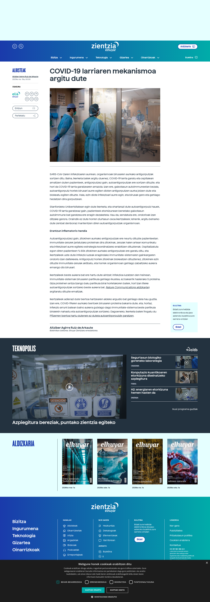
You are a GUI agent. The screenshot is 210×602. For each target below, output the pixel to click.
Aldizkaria (187, 46)
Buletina (191, 57)
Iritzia (68, 535)
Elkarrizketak (72, 530)
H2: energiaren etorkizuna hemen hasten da (149, 391)
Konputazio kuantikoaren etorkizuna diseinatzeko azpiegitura (149, 375)
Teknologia (24, 535)
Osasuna (16, 87)
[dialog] (105, 581)
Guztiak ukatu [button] (117, 590)
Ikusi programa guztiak (185, 409)
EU (27, 94)
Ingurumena (25, 528)
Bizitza (19, 521)
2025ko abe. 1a (103, 488)
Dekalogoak (107, 530)
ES (32, 94)
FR (36, 94)
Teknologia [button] (104, 57)
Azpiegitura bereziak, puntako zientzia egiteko (63, 422)
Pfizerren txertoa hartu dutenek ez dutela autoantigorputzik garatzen (92, 315)
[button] (14, 46)
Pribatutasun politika (181, 535)
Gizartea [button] (126, 57)
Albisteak (19, 70)
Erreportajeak (73, 554)
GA (36, 99)
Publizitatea (176, 530)
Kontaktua (175, 545)
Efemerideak (108, 535)
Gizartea (21, 542)
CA (32, 99)
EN (27, 99)
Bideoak (70, 545)
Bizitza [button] (56, 57)
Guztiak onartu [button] (93, 590)
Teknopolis (24, 348)
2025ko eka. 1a (173, 488)
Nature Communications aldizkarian (127, 287)
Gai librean (107, 540)
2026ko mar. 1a (68, 488)
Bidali (178, 327)
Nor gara (174, 525)
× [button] (207, 563)
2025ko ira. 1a (138, 488)
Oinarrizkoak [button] (150, 57)
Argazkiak (70, 540)
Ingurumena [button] (79, 57)
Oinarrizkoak (26, 549)
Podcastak (71, 550)
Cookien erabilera (180, 540)
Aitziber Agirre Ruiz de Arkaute (25, 77)
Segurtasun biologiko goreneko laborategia (146, 359)
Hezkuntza (106, 525)
